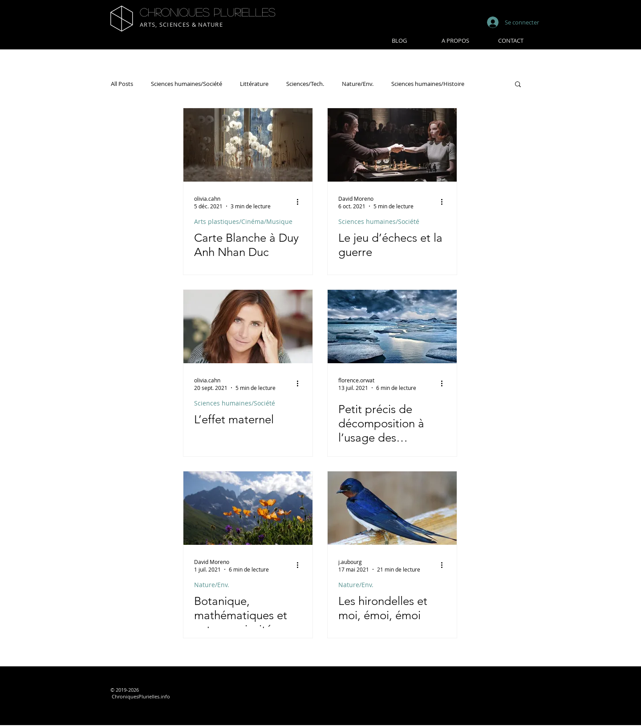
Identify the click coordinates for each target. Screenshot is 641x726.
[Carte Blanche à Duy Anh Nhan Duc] (247, 145)
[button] (518, 84)
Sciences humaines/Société (186, 84)
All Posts (122, 84)
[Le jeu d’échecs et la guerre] (392, 145)
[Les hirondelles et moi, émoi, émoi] (392, 508)
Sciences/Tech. (305, 84)
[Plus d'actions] (300, 202)
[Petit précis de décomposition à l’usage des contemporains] (392, 326)
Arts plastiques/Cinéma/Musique (243, 221)
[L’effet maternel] (247, 326)
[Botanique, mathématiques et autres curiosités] (247, 508)
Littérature (254, 84)
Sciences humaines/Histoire (427, 84)
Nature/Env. (357, 84)
